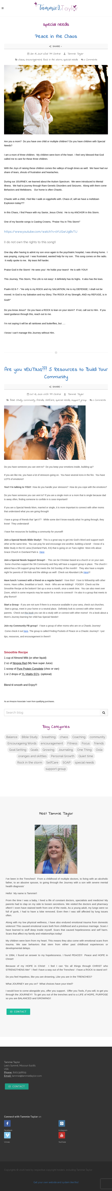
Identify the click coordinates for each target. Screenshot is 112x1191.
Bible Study (15, 400)
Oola (99, 749)
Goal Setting (17, 749)
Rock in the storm (52, 60)
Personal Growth (62, 756)
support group (78, 400)
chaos (21, 60)
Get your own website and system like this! (56, 1182)
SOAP (67, 762)
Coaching (78, 737)
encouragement (34, 60)
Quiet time (86, 756)
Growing (48, 749)
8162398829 (19, 1072)
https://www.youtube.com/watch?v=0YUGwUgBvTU (40, 231)
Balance (11, 737)
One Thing (84, 749)
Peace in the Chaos (56, 36)
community (29, 400)
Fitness (72, 743)
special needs (70, 60)
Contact (18, 1011)
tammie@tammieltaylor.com (27, 1076)
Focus (86, 743)
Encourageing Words (22, 743)
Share (55, 46)
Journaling (66, 749)
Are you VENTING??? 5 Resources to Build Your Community (56, 373)
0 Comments (89, 60)
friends (40, 400)
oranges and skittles (32, 756)
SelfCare (49, 400)
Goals (34, 749)
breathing (49, 737)
